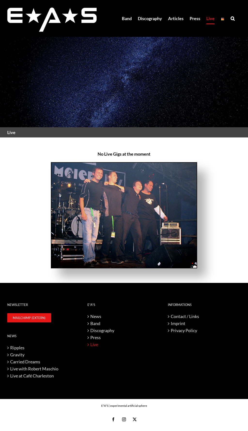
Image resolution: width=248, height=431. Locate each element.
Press (95, 337)
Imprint (178, 323)
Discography (102, 330)
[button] (233, 18)
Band (95, 323)
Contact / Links (185, 316)
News (95, 316)
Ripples (17, 347)
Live (94, 344)
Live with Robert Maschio (34, 368)
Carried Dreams (25, 361)
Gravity (17, 354)
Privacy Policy (184, 330)
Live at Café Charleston (32, 375)
